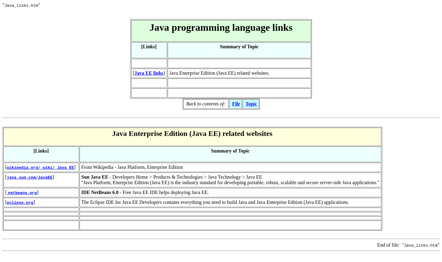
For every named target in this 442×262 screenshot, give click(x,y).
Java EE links (148, 73)
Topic (251, 103)
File (236, 103)
